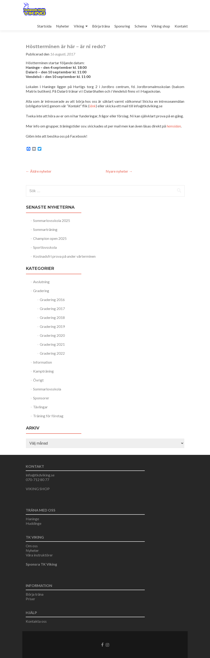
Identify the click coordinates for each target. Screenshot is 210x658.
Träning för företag (48, 416)
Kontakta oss (36, 621)
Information (42, 362)
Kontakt (181, 26)
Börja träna (101, 26)
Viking (79, 26)
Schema (141, 26)
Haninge (32, 519)
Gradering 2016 (52, 299)
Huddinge (33, 523)
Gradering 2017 (52, 308)
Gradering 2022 (52, 353)
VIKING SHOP (38, 489)
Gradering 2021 (52, 344)
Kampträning (43, 371)
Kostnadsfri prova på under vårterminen (64, 256)
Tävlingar (40, 407)
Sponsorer (41, 398)
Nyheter (62, 26)
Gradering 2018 (52, 317)
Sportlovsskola (45, 247)
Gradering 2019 (52, 326)
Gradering (41, 290)
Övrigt (38, 380)
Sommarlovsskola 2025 (51, 220)
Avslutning (41, 281)
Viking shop (160, 26)
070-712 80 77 (37, 479)
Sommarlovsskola (47, 389)
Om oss (32, 546)
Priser (30, 599)
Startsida (44, 26)
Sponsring (122, 26)
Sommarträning (45, 229)
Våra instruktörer (39, 555)
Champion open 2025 (50, 238)
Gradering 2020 (52, 335)
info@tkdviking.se (40, 475)
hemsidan (174, 126)
